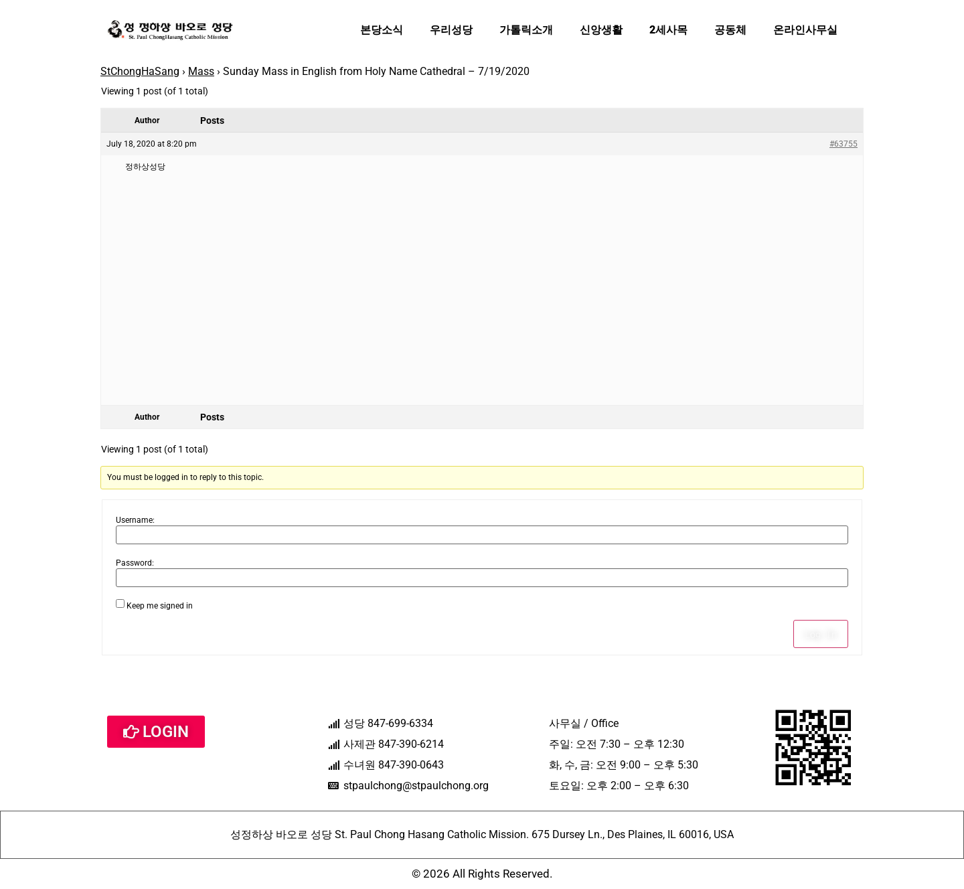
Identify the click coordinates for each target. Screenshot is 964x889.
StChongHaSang (139, 71)
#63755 (843, 144)
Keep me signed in (160, 606)
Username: (135, 520)
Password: (135, 563)
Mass (201, 71)
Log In (821, 634)
